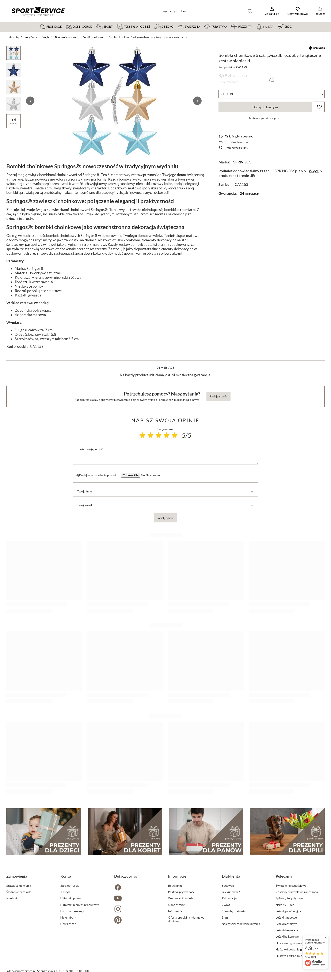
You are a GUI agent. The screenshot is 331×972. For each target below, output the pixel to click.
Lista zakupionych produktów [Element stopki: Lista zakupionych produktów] (79, 905)
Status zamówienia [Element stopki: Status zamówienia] (18, 885)
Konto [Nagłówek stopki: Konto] (65, 876)
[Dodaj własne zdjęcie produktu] (149, 475)
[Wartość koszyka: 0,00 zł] (320, 11)
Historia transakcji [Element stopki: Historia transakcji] (72, 911)
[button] (30, 101)
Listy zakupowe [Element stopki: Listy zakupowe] (70, 898)
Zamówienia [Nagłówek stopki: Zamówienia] (16, 876)
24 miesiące (249, 193)
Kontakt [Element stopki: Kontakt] (11, 898)
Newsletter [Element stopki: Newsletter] (68, 924)
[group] (114, 101)
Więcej (314, 171)
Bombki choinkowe (66, 37)
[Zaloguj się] (272, 11)
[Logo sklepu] (38, 11)
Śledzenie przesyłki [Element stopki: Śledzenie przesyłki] (18, 892)
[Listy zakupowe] (298, 11)
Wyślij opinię (165, 518)
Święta (45, 37)
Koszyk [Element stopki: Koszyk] (65, 892)
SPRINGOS (242, 162)
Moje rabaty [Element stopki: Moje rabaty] (68, 917)
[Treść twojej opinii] (165, 454)
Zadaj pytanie (218, 396)
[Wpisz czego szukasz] (207, 11)
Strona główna (29, 37)
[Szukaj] (250, 11)
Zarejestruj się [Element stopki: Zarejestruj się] (69, 885)
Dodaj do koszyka (265, 107)
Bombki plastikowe (93, 37)
